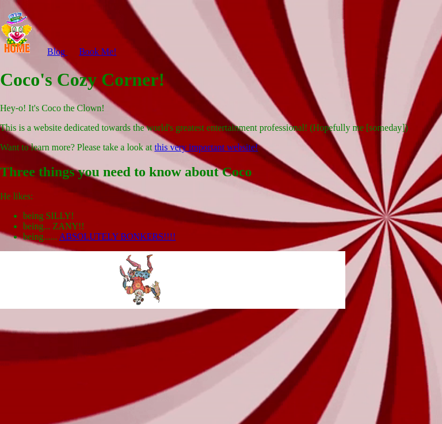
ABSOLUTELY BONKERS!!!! (117, 236)
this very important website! (206, 147)
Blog (57, 51)
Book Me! (97, 51)
